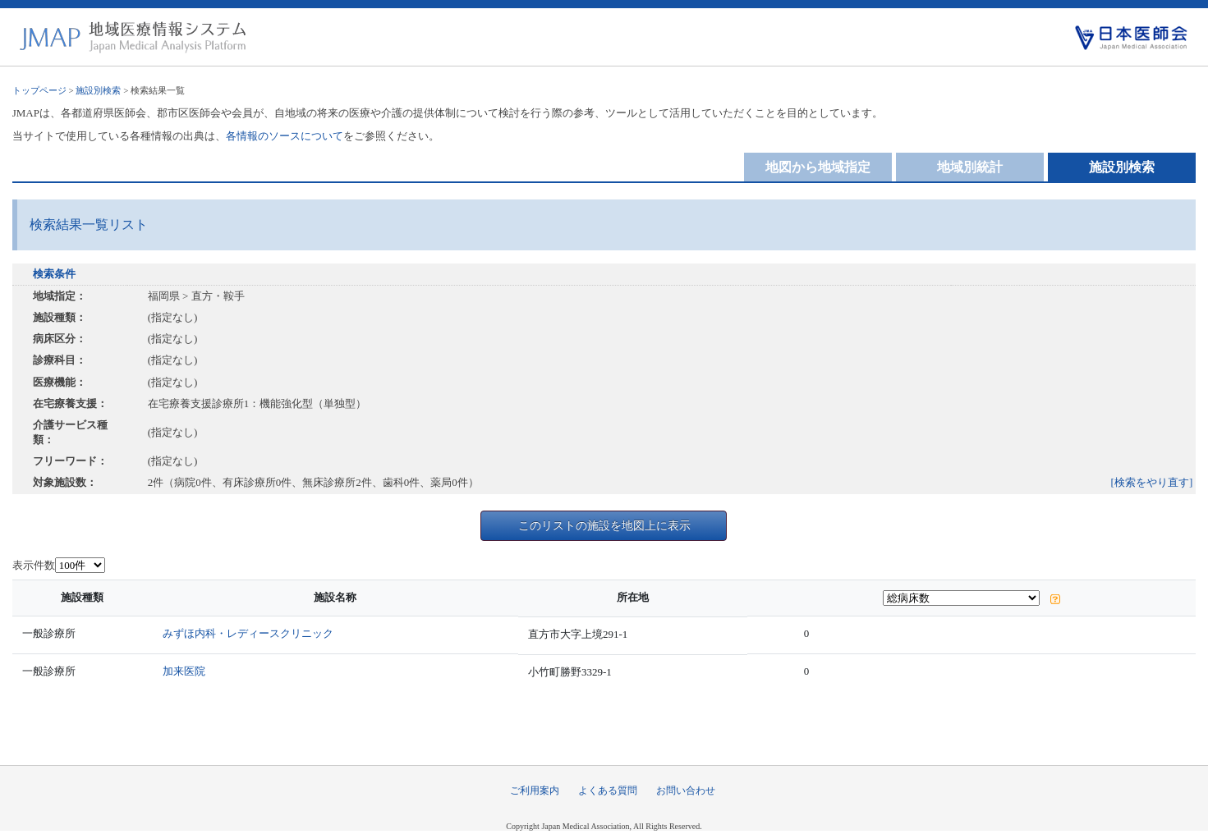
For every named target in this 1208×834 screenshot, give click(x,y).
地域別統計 (970, 167)
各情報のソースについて (284, 136)
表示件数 (33, 565)
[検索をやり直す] (1152, 482)
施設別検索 (98, 90)
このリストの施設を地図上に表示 (604, 525)
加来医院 (184, 671)
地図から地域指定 (817, 167)
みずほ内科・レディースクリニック (248, 633)
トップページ (39, 90)
